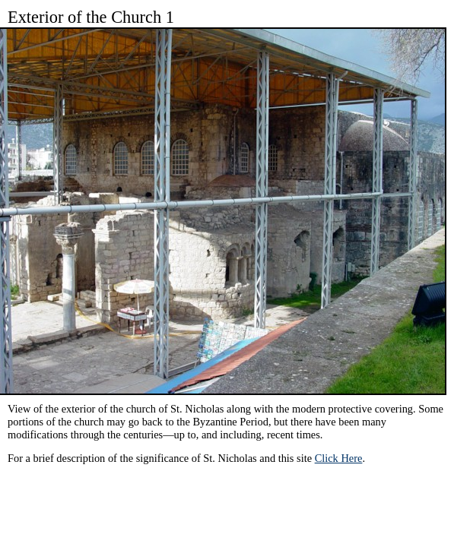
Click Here (339, 458)
